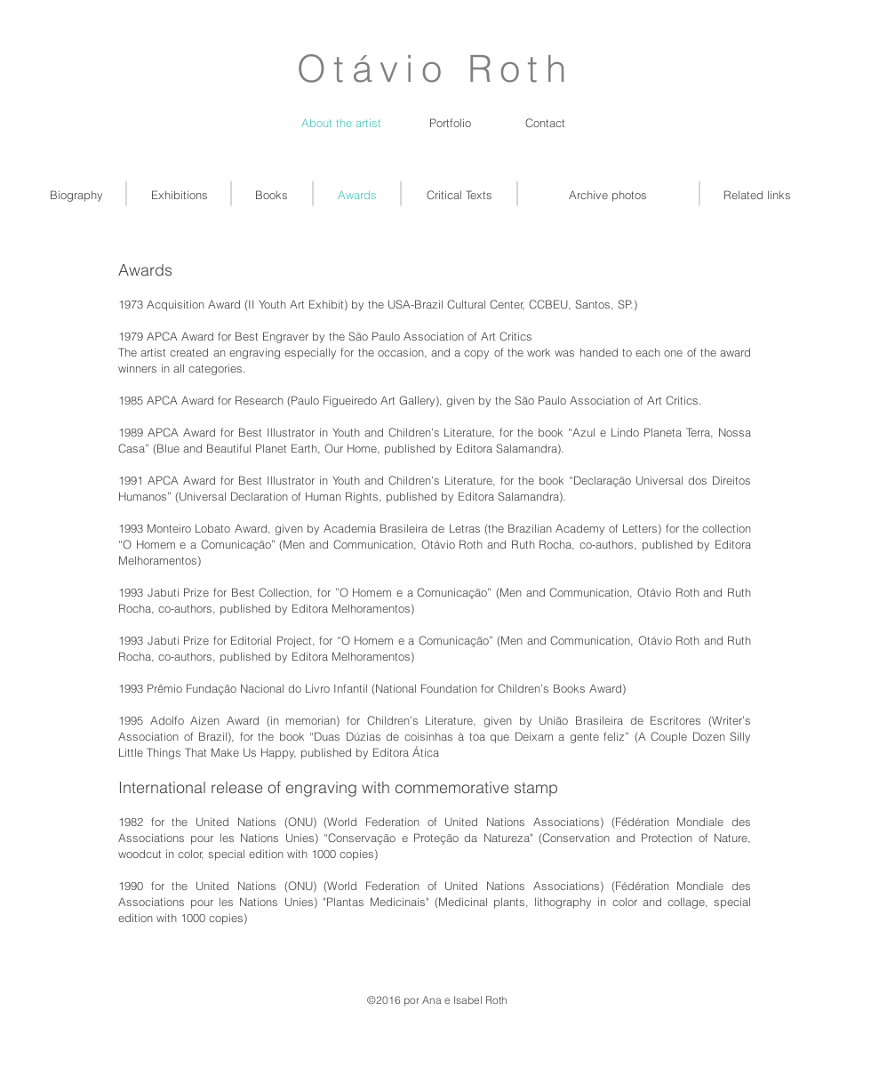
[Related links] (757, 195)
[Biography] (76, 195)
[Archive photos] (608, 195)
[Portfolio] (450, 122)
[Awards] (357, 195)
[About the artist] (341, 122)
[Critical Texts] (459, 195)
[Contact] (545, 122)
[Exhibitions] (179, 195)
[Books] (271, 195)
